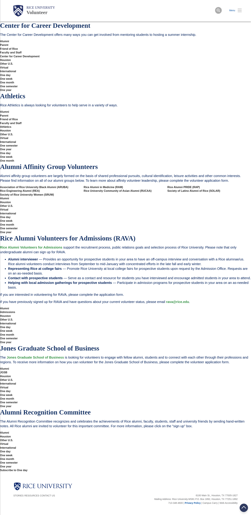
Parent (4, 45)
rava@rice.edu (177, 302)
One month (7, 82)
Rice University (40, 7)
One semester (9, 86)
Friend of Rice (9, 49)
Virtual (4, 67)
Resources (31, 495)
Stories (18, 495)
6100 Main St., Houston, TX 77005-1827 (217, 495)
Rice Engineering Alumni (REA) (20, 191)
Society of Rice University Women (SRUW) (27, 194)
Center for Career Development (20, 56)
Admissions (7, 312)
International (8, 71)
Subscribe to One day (13, 470)
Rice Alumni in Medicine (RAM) (103, 187)
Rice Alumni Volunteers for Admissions (31, 247)
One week (6, 79)
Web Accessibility (229, 503)
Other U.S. (6, 63)
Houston (5, 60)
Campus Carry (210, 503)
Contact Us (47, 495)
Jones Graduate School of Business (35, 357)
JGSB (3, 372)
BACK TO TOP (244, 508)
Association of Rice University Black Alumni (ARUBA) (34, 187)
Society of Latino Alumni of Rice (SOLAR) (193, 191)
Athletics (5, 127)
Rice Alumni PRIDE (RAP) (183, 187)
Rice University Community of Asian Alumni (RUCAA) (118, 191)
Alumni (4, 41)
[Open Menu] (233, 10)
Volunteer (36, 12)
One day (5, 75)
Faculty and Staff (11, 52)
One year (5, 90)
